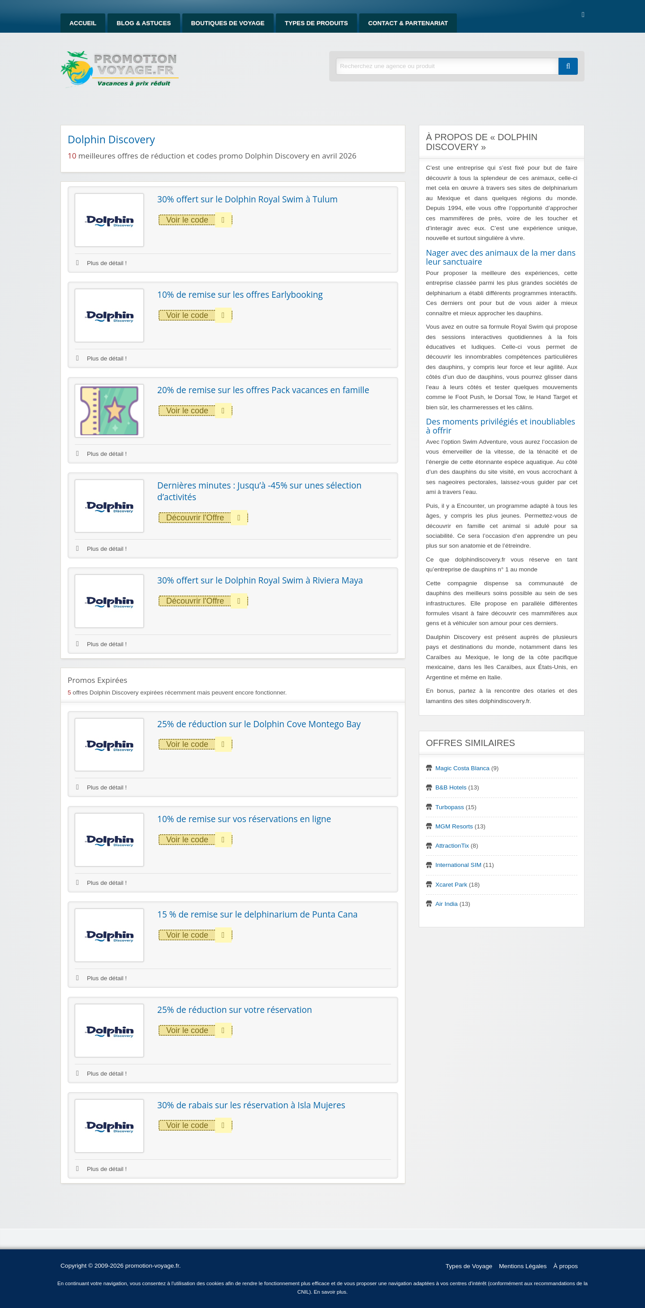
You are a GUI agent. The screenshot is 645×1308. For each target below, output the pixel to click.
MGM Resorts (454, 826)
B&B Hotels (451, 787)
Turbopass (449, 807)
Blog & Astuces (143, 23)
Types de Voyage (469, 1266)
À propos (566, 1266)
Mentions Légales (523, 1266)
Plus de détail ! (101, 263)
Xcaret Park (451, 884)
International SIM (458, 865)
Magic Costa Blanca (462, 768)
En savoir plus (330, 1292)
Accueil (82, 23)
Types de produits (316, 23)
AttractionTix (452, 845)
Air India (446, 904)
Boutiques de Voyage (228, 23)
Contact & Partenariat (408, 23)
